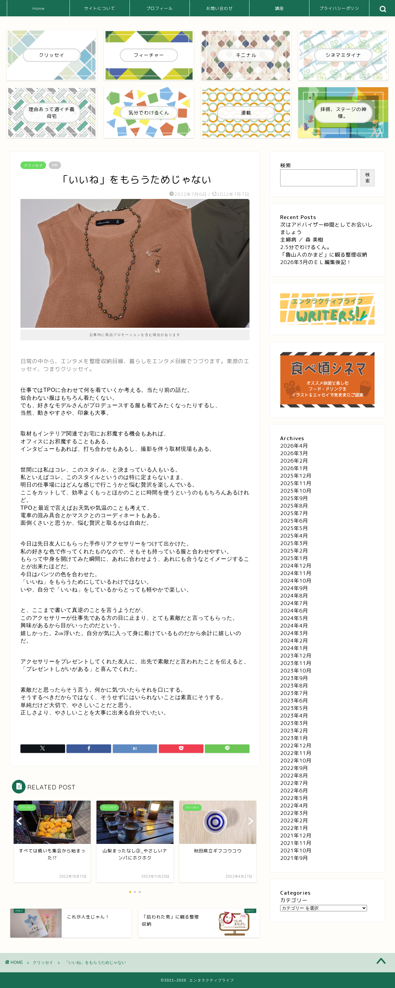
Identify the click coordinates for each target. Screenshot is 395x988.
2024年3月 (294, 633)
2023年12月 (296, 655)
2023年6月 (294, 700)
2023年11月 (296, 663)
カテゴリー (293, 900)
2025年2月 (294, 550)
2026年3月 (294, 453)
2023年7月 (294, 693)
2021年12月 (296, 835)
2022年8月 (294, 775)
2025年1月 (294, 558)
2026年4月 (294, 445)
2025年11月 (296, 483)
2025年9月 (294, 498)
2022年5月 (294, 798)
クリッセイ (33, 165)
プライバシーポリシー (339, 11)
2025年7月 (294, 513)
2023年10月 (296, 670)
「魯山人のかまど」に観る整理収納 (323, 254)
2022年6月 (294, 790)
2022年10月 (296, 760)
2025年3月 (294, 543)
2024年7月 (294, 603)
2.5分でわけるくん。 (306, 247)
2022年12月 (296, 745)
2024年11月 (296, 573)
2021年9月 (294, 858)
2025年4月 (294, 535)
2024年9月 (294, 588)
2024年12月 (296, 565)
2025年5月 (294, 528)
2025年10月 (296, 490)
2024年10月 (296, 580)
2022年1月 (294, 828)
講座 (279, 8)
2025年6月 (294, 520)
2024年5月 (294, 618)
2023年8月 (294, 685)
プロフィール (159, 8)
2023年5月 (294, 708)
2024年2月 (294, 640)
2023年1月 (294, 738)
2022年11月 (296, 753)
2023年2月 (294, 730)
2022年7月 (294, 783)
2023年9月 (294, 678)
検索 (285, 165)
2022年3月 (294, 813)
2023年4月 (294, 715)
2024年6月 (294, 610)
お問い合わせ (219, 8)
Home (38, 8)
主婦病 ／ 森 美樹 (301, 239)
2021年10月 (296, 850)
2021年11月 (296, 843)
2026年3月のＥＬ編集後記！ (316, 262)
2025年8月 (294, 505)
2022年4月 (294, 805)
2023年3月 (294, 723)
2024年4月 (294, 625)
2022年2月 (294, 820)
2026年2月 (294, 460)
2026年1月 (294, 468)
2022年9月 (294, 768)
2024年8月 (294, 595)
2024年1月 (294, 648)
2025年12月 (296, 475)
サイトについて (99, 8)
